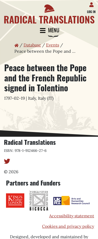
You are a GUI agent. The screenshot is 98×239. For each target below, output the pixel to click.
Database (32, 44)
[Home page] (49, 12)
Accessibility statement (71, 215)
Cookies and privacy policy (68, 226)
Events (52, 44)
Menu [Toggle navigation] (49, 31)
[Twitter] (7, 160)
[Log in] (92, 3)
